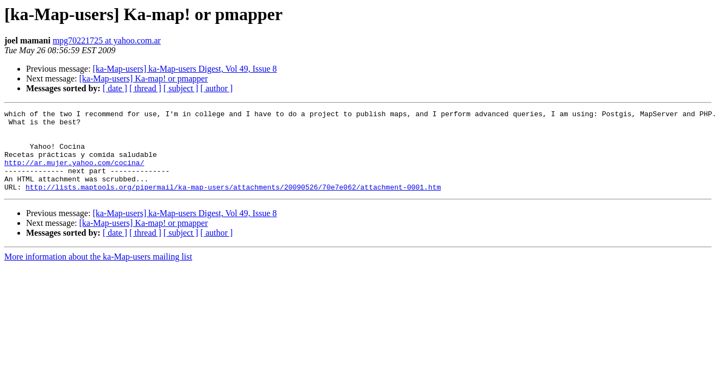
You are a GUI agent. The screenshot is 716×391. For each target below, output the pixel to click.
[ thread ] (145, 88)
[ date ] (115, 88)
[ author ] (216, 88)
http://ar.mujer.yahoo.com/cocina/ (74, 174)
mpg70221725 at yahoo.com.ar (107, 40)
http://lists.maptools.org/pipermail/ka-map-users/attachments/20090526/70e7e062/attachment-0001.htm (233, 203)
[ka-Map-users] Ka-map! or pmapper (143, 78)
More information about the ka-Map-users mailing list (98, 273)
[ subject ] (181, 88)
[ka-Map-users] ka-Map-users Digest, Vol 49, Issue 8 (185, 68)
